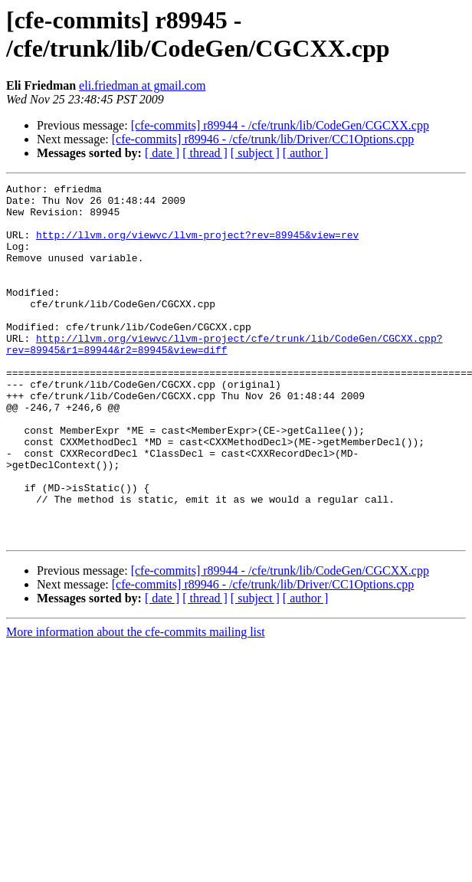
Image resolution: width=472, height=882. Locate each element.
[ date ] (162, 152)
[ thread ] (205, 152)
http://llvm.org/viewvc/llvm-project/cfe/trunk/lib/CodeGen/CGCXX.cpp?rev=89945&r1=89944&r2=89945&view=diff (224, 377)
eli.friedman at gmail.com (142, 85)
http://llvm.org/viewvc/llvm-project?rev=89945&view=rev (197, 246)
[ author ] (306, 152)
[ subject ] (255, 152)
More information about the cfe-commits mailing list (135, 703)
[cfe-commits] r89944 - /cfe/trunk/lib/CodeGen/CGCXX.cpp (280, 125)
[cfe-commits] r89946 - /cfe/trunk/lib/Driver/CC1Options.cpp (263, 139)
